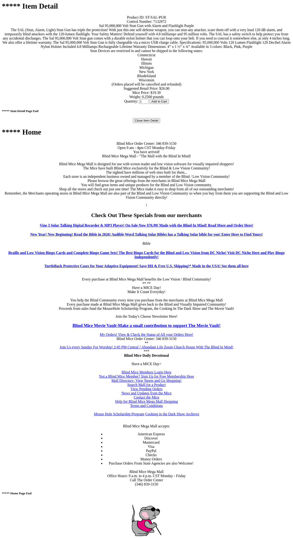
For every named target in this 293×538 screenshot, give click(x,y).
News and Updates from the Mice (147, 393)
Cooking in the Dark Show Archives (172, 414)
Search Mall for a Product (146, 385)
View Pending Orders (147, 389)
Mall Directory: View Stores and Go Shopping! (146, 381)
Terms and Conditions (146, 406)
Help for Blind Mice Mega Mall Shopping (146, 401)
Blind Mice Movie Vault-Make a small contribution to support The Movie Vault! (146, 325)
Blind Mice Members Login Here (146, 372)
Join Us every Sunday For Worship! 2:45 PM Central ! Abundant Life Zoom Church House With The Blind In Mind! (146, 347)
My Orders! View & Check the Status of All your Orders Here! (146, 335)
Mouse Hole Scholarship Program (119, 414)
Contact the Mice (146, 397)
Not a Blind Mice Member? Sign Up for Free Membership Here (146, 376)
